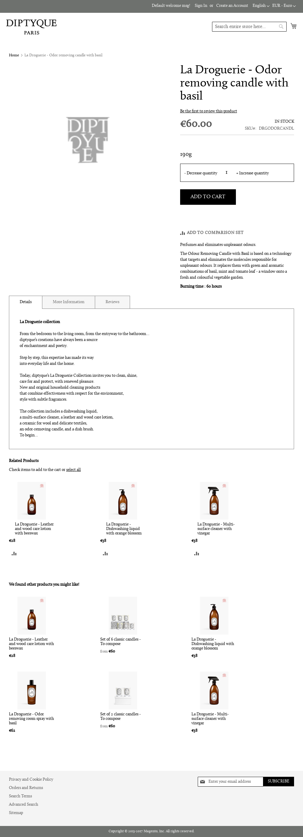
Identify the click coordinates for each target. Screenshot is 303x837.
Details (26, 302)
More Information (68, 302)
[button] (284, 6)
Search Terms (20, 796)
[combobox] (249, 27)
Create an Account (232, 6)
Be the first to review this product (208, 111)
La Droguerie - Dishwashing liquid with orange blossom (123, 529)
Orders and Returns (25, 788)
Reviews (111, 302)
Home (13, 55)
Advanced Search (23, 804)
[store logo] (31, 27)
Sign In (202, 6)
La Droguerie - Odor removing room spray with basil (31, 721)
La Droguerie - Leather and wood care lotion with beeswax (34, 529)
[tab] (25, 302)
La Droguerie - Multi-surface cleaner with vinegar (215, 529)
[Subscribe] (278, 781)
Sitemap (16, 813)
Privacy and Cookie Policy (31, 779)
